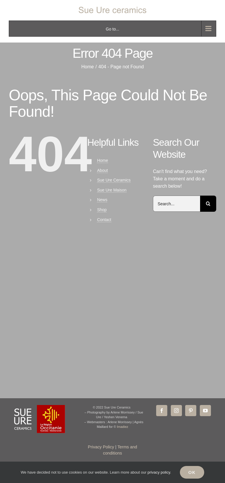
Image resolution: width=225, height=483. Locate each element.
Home (102, 160)
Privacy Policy (101, 447)
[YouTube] (205, 410)
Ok (192, 472)
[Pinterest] (190, 410)
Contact (104, 219)
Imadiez (122, 426)
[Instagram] (176, 410)
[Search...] (176, 204)
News (102, 199)
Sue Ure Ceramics (113, 180)
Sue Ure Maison (111, 190)
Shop (102, 209)
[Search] (208, 204)
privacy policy (158, 472)
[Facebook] (161, 410)
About (102, 170)
